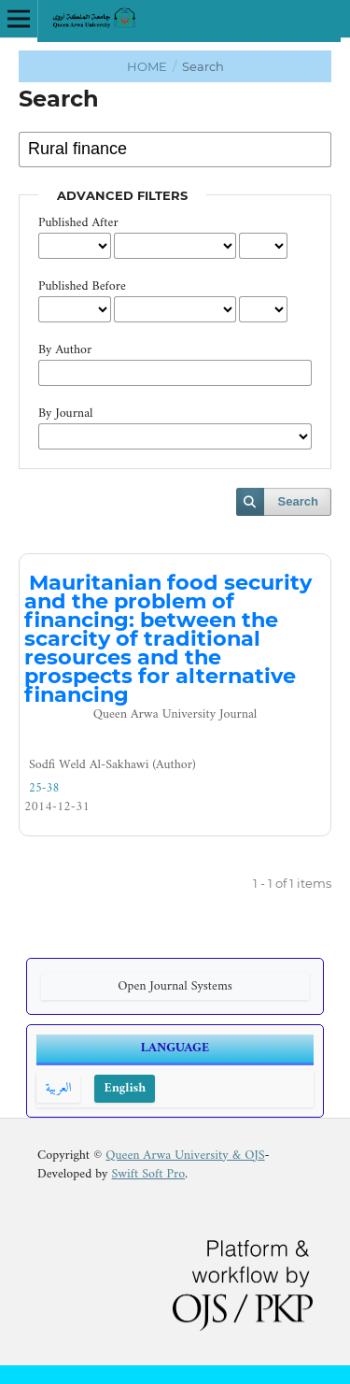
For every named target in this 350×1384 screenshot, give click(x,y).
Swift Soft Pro (149, 1174)
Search (298, 501)
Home (148, 66)
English (125, 1088)
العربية (59, 1088)
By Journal (65, 414)
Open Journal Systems (175, 986)
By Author (64, 350)
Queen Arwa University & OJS (184, 1155)
